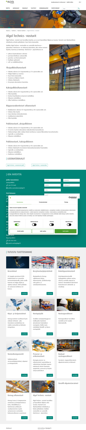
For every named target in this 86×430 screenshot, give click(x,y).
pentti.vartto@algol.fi (14, 243)
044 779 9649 (12, 185)
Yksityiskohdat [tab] (43, 202)
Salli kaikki (66, 231)
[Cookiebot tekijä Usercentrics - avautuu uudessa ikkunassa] (70, 198)
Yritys (8, 8)
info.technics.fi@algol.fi (44, 428)
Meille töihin (70, 2)
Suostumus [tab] (20, 202)
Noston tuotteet (21, 30)
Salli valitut (43, 231)
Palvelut (25, 8)
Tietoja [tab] (66, 202)
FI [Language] (80, 2)
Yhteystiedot (55, 8)
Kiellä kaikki (20, 231)
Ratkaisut (16, 8)
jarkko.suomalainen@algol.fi (16, 188)
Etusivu (8, 30)
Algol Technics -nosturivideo (39, 165)
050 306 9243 (12, 240)
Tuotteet (33, 8)
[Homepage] (11, 2)
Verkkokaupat (43, 8)
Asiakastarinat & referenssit (58, 2)
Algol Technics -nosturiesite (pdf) (15, 165)
